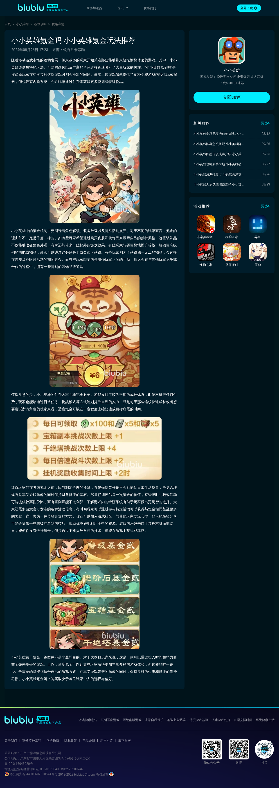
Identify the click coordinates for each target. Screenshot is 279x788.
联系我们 (150, 8)
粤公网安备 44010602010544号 (29, 774)
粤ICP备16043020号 (18, 764)
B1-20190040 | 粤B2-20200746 (61, 769)
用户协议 (106, 740)
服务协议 (53, 740)
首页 (7, 24)
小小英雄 (22, 24)
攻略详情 (58, 24)
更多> (265, 123)
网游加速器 (94, 8)
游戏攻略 (40, 24)
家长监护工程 (31, 740)
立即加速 (232, 97)
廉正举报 (124, 740)
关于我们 (10, 740)
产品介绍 (88, 740)
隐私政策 (70, 740)
